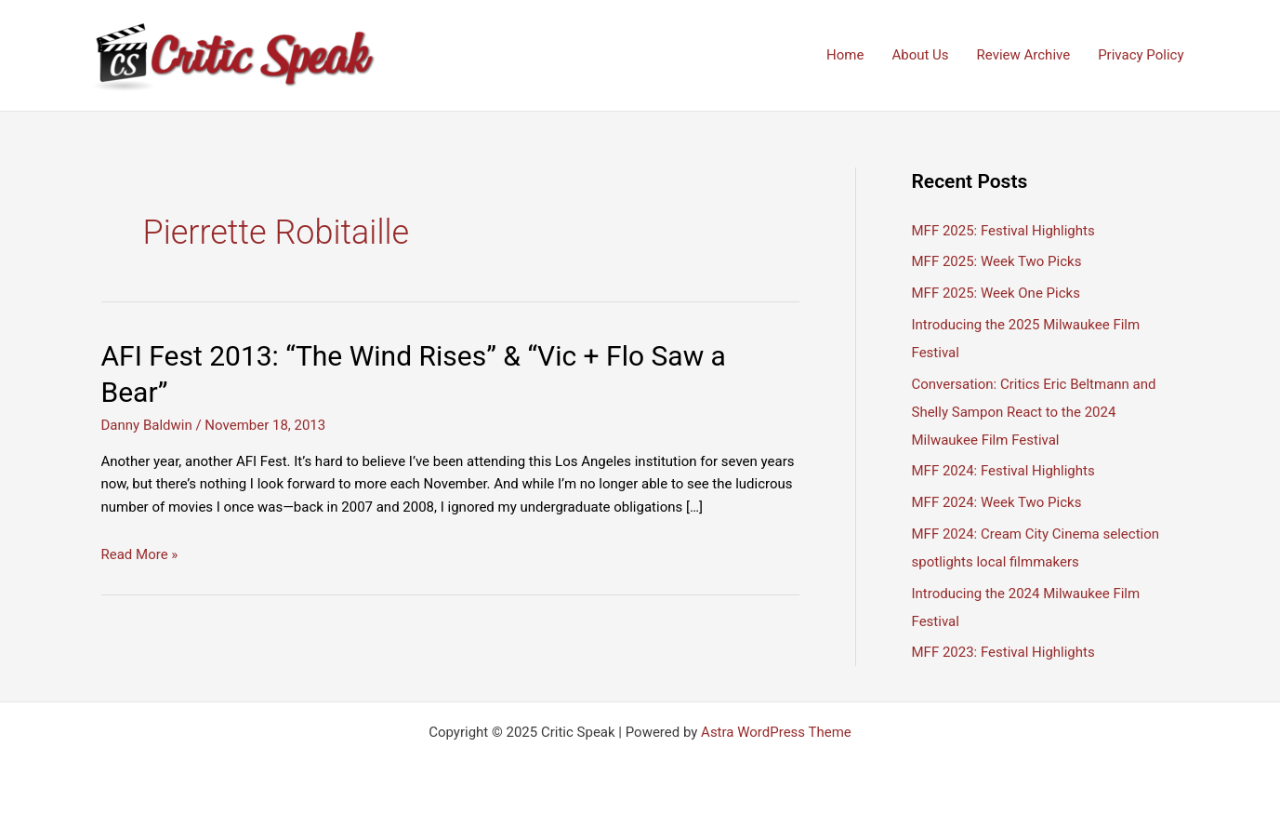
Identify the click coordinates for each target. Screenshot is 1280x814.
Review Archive (1024, 55)
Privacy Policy (1140, 55)
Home (845, 55)
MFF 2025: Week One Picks (996, 293)
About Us (919, 55)
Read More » (139, 554)
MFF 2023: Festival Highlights (1003, 652)
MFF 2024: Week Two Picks (997, 502)
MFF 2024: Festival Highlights (1003, 470)
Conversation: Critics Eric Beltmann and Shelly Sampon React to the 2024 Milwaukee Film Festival (1034, 412)
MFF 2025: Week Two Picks (997, 261)
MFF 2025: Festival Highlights (1003, 230)
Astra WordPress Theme (776, 732)
